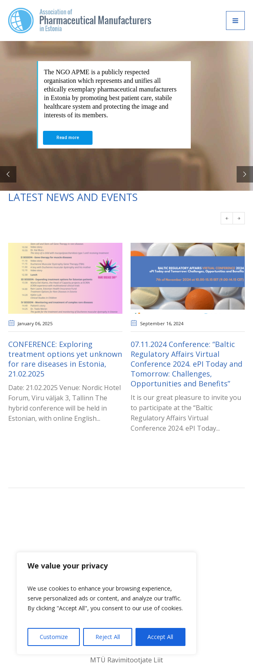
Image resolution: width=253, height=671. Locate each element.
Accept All (160, 637)
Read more (67, 137)
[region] (106, 603)
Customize (54, 637)
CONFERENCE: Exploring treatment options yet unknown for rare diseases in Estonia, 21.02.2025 (65, 359)
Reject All (107, 637)
